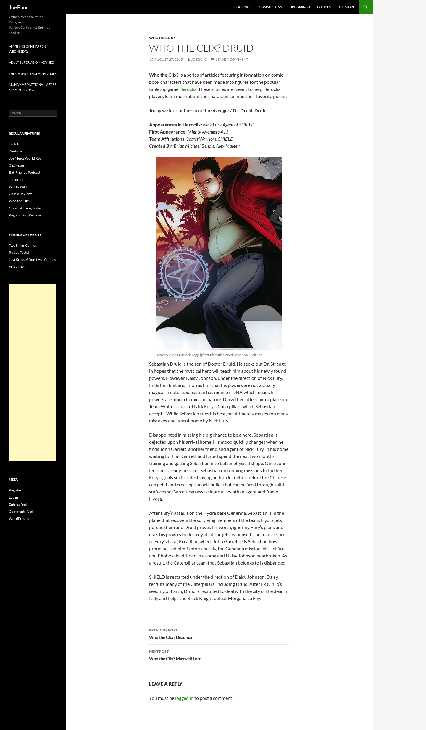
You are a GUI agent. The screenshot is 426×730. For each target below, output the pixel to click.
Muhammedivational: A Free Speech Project (32, 87)
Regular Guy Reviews (25, 215)
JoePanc (19, 7)
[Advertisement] (32, 372)
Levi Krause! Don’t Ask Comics (32, 259)
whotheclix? (162, 38)
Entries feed (18, 504)
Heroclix (187, 89)
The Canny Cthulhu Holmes (33, 73)
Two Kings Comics (23, 245)
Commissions (270, 7)
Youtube (15, 151)
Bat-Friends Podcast (24, 172)
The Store (346, 7)
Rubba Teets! (19, 252)
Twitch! (14, 144)
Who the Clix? (19, 201)
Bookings (242, 7)
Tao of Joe (16, 179)
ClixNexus (17, 165)
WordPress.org (21, 518)
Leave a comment (232, 59)
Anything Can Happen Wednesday (27, 48)
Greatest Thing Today (25, 208)
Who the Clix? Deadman (219, 633)
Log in (13, 497)
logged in (184, 698)
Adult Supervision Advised (31, 62)
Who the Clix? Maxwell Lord (219, 654)
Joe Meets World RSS (25, 158)
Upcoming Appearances (310, 7)
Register (15, 490)
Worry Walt (18, 186)
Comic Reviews (20, 194)
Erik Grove (17, 266)
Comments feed (21, 511)
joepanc (199, 59)
